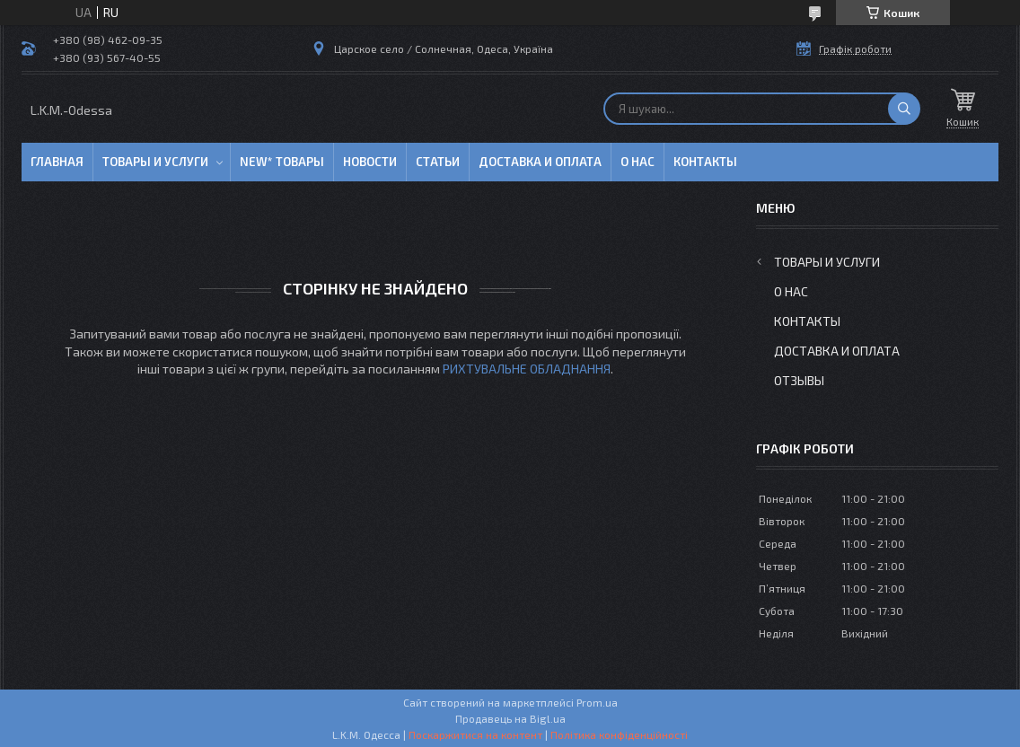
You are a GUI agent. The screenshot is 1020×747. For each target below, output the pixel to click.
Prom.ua (597, 702)
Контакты (705, 161)
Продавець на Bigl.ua (510, 718)
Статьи (438, 161)
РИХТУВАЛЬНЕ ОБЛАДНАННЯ (527, 368)
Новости (370, 161)
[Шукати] (904, 108)
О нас (637, 161)
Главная (57, 161)
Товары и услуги (155, 161)
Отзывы (799, 380)
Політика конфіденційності (619, 734)
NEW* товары (282, 161)
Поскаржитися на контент (475, 734)
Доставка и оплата (540, 161)
